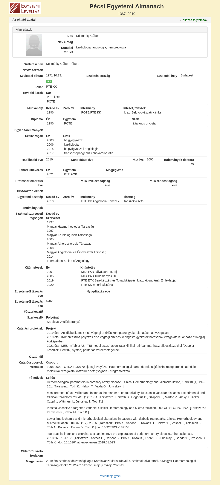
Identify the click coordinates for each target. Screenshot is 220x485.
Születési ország (98, 76)
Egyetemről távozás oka (29, 304)
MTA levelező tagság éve (95, 183)
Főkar (39, 87)
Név (70, 36)
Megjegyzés (34, 461)
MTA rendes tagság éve (163, 183)
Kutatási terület (67, 50)
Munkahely (35, 108)
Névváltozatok (33, 70)
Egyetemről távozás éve (29, 293)
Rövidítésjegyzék (110, 476)
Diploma (37, 119)
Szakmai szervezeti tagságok (29, 216)
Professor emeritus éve (29, 183)
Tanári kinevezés (31, 170)
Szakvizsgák (34, 136)
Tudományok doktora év (178, 162)
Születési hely (167, 76)
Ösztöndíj (36, 356)
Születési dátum (31, 76)
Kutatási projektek (30, 328)
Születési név (33, 64)
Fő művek (36, 377)
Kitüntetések (34, 267)
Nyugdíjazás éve (98, 291)
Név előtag (65, 42)
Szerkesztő (35, 317)
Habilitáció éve (32, 160)
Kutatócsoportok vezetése (31, 364)
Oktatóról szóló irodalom (32, 453)
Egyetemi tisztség (30, 197)
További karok (33, 93)
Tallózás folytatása (193, 20)
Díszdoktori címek (30, 191)
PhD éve (138, 160)
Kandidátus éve (82, 160)
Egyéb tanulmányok (28, 130)
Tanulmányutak (32, 208)
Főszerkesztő (33, 311)
